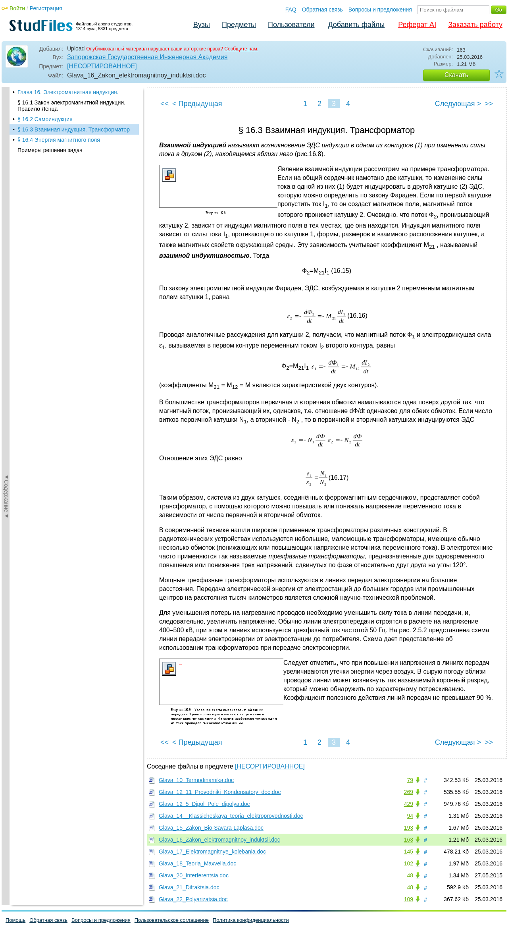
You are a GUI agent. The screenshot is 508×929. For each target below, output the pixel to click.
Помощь (15, 920)
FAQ (290, 9)
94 (410, 816)
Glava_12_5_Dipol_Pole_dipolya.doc (204, 804)
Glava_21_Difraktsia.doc (189, 887)
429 (408, 804)
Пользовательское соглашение (172, 920)
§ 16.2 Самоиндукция (45, 119)
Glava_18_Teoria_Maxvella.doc (197, 863)
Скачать (456, 74)
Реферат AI (417, 25)
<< (164, 104)
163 (408, 839)
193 (408, 828)
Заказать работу (475, 25)
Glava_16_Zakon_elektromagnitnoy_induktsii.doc (219, 839)
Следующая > (458, 104)
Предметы (239, 25)
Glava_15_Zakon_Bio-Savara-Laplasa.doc (211, 828)
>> (489, 104)
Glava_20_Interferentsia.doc (194, 875)
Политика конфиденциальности (251, 920)
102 (408, 863)
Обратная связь (322, 9)
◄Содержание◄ (6, 226)
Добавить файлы (356, 25)
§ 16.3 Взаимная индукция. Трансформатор (73, 129)
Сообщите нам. (241, 48)
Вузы (201, 25)
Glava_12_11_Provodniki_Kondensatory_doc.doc (220, 792)
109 (408, 899)
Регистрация (46, 8)
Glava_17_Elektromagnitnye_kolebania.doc (212, 851)
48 (410, 875)
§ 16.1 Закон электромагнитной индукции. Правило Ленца (71, 105)
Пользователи (291, 25)
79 (410, 780)
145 (408, 851)
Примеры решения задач (50, 150)
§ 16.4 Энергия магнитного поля (58, 140)
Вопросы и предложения (380, 9)
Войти (17, 8)
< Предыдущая (197, 104)
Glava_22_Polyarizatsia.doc (193, 899)
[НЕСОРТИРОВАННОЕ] (102, 66)
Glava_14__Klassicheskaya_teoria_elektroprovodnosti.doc (231, 816)
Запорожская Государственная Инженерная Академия (147, 57)
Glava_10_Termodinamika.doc (196, 780)
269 (408, 792)
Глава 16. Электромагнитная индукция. (68, 92)
